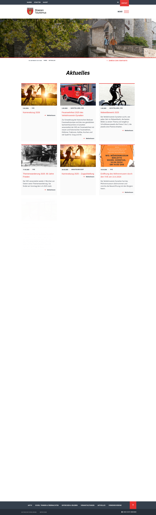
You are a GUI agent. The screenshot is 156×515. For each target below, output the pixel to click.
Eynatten (37, 2)
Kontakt (124, 3)
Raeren (29, 2)
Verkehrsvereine (115, 505)
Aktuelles (101, 505)
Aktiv (30, 505)
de (118, 2)
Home (45, 60)
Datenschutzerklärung (29, 512)
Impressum (43, 512)
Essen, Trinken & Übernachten (47, 505)
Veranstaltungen (87, 505)
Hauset (45, 2)
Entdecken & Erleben (70, 505)
